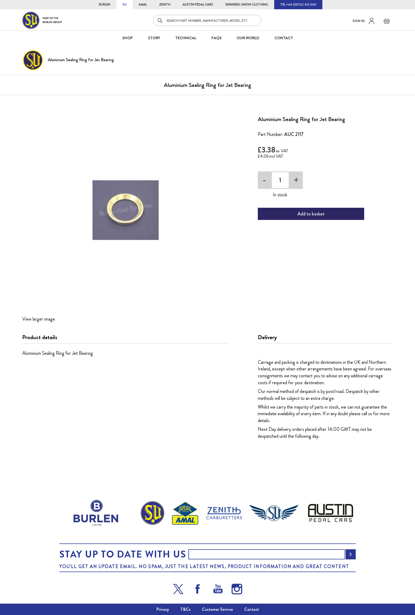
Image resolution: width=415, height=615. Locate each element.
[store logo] (42, 20)
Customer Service (217, 609)
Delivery (267, 337)
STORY (154, 38)
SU (125, 4)
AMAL (143, 4)
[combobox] (207, 20)
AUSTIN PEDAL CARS (198, 4)
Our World (248, 38)
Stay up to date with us (122, 554)
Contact (251, 609)
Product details (39, 337)
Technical (185, 38)
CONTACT (283, 38)
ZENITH (164, 4)
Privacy (162, 609)
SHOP (127, 38)
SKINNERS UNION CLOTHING (246, 4)
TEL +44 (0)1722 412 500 (298, 4)
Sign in (358, 21)
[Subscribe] (351, 554)
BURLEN (104, 4)
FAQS (216, 38)
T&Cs (185, 609)
